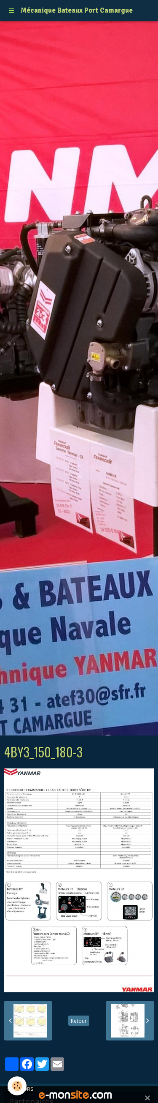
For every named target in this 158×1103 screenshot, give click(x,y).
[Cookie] (17, 1085)
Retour (79, 1020)
